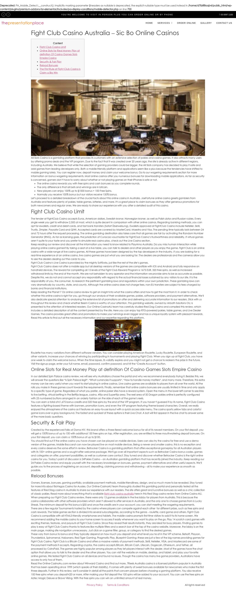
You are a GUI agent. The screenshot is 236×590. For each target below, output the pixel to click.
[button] (165, 23)
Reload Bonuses (49, 65)
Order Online (186, 23)
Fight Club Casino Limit (53, 46)
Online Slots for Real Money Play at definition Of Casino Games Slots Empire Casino (60, 54)
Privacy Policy (95, 584)
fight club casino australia (119, 493)
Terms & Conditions (118, 584)
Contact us (224, 23)
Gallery (206, 23)
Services (164, 23)
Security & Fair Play (51, 61)
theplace (23, 22)
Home (149, 23)
